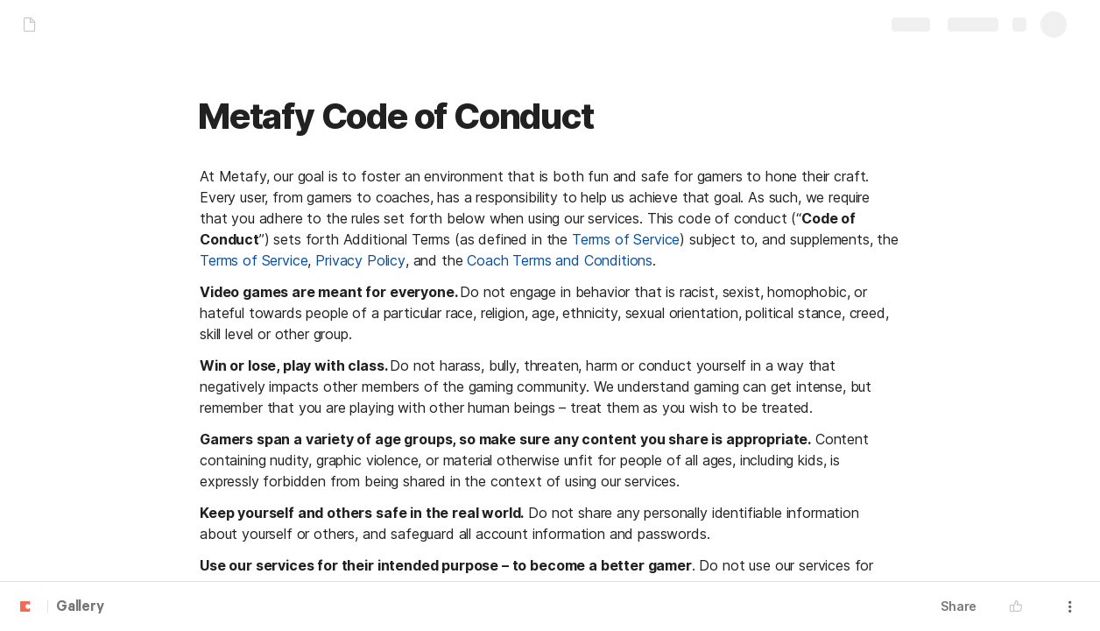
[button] (1020, 606)
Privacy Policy (360, 260)
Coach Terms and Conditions (559, 260)
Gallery (80, 607)
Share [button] (959, 606)
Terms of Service (626, 239)
